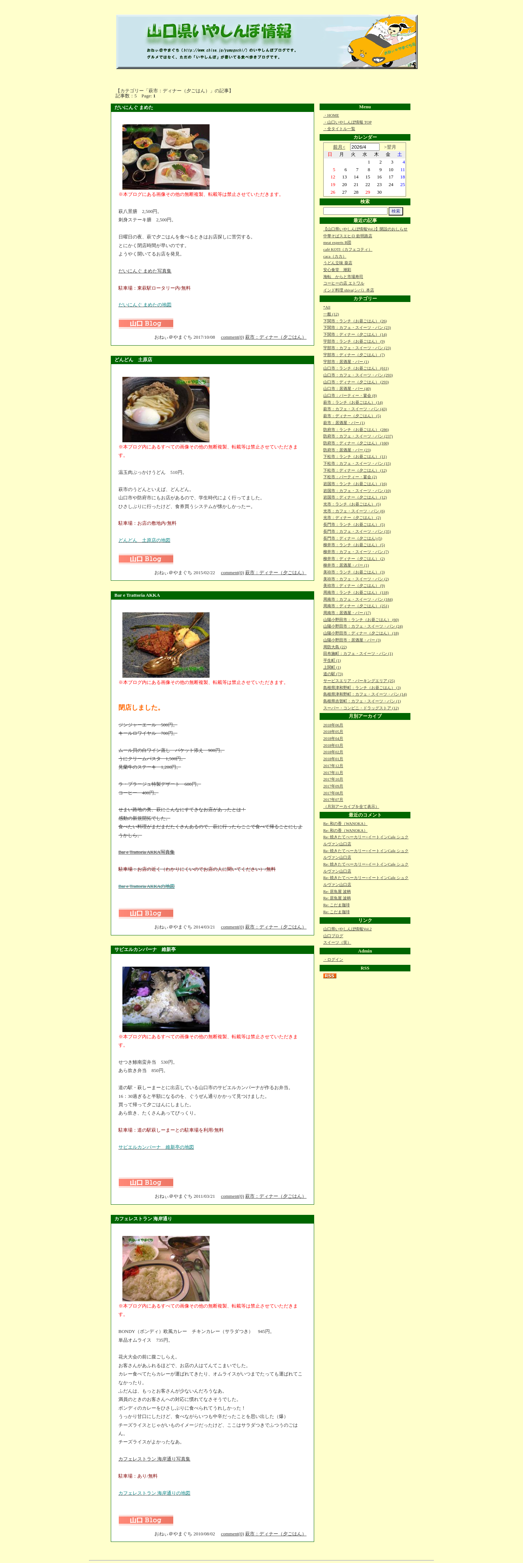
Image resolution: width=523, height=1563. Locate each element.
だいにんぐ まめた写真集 (144, 271)
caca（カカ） (334, 256)
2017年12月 (333, 766)
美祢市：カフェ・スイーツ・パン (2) (356, 579)
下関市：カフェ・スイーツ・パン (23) (357, 327)
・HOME (331, 115)
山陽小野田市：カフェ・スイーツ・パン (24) (363, 626)
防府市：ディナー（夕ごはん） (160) (356, 443)
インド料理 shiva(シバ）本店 (348, 290)
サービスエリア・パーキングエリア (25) (359, 680)
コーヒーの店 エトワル (343, 283)
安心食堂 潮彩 (337, 269)
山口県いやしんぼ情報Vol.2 (347, 929)
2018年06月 (333, 725)
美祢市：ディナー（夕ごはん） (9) (354, 585)
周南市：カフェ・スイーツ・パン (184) (358, 599)
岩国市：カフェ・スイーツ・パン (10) (357, 490)
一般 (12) (331, 314)
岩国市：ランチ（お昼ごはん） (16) (355, 484)
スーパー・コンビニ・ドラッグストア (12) (361, 708)
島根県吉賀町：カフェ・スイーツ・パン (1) (362, 701)
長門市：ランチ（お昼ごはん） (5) (354, 524)
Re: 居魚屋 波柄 (337, 891)
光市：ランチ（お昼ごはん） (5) (352, 504)
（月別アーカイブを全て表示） (351, 806)
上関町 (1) (332, 667)
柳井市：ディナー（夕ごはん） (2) (354, 558)
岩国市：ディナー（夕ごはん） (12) (355, 497)
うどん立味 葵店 (337, 263)
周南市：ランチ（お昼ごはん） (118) (356, 592)
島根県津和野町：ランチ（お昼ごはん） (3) (362, 687)
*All (327, 307)
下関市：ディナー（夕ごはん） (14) (355, 334)
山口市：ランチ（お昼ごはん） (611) (356, 368)
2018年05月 (333, 731)
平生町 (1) (332, 660)
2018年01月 (333, 759)
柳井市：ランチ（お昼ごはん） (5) (354, 545)
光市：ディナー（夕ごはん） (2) (352, 517)
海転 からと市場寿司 (343, 276)
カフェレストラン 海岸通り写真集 (154, 1459)
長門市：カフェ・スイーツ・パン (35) (357, 531)
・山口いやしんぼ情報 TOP (347, 122)
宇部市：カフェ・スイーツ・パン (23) (357, 348)
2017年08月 (333, 793)
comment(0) (232, 337)
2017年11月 (333, 772)
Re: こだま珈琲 (336, 905)
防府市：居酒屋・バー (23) (347, 450)
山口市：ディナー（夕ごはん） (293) (356, 382)
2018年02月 (333, 752)
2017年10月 (333, 779)
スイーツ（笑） (337, 942)
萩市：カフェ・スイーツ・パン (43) (355, 409)
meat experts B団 (337, 242)
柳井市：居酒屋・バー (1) (346, 565)
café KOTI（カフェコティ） (347, 249)
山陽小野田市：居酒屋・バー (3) (352, 640)
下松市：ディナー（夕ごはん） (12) (355, 470)
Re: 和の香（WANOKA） (345, 823)
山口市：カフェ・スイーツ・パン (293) (358, 375)
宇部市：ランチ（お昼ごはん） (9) (354, 341)
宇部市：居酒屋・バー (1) (346, 361)
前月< (339, 147)
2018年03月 (333, 745)
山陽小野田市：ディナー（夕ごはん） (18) (361, 633)
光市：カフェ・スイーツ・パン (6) (354, 511)
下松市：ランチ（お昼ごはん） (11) (355, 456)
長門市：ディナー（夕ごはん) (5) (352, 538)
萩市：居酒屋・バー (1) (344, 422)
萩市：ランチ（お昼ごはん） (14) (353, 402)
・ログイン (333, 959)
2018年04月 (333, 738)
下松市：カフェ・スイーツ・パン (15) (357, 463)
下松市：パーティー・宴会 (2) (350, 477)
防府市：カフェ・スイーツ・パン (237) (358, 436)
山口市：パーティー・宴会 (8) (350, 395)
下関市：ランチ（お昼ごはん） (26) (355, 321)
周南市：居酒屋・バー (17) (347, 613)
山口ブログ (333, 936)
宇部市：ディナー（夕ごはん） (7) (354, 355)
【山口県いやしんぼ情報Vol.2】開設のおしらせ (365, 229)
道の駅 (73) (333, 674)
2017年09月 (333, 786)
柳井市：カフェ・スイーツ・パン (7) (356, 551)
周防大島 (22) (335, 647)
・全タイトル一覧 (339, 128)
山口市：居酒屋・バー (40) (347, 388)
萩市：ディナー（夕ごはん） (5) (352, 416)
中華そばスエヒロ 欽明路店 (347, 236)
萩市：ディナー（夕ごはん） (276, 337)
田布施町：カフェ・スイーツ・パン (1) (358, 653)
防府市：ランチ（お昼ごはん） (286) (356, 429)
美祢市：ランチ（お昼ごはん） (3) (354, 572)
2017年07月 (333, 799)
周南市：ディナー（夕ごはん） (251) (356, 606)
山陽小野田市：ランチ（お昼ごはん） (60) (361, 619)
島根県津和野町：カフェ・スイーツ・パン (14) (365, 694)
